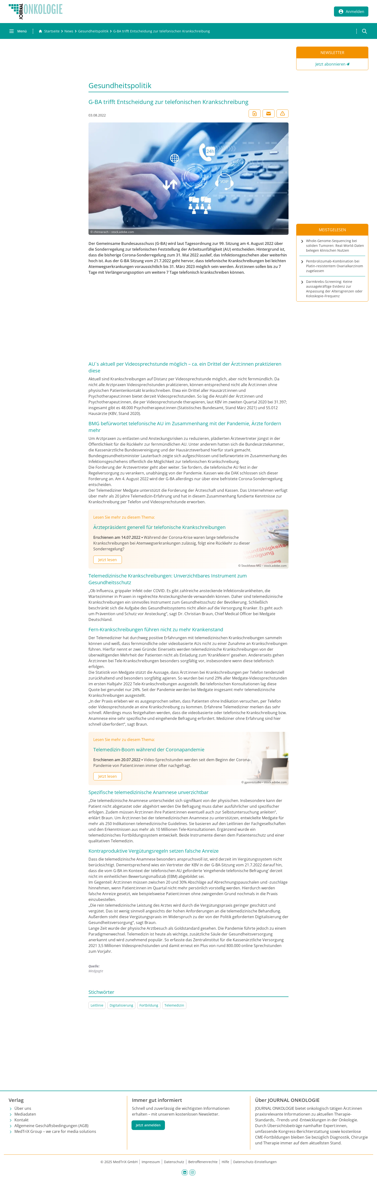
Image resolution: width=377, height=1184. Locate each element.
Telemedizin (174, 1005)
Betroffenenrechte (203, 1162)
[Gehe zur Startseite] (49, 31)
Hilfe (225, 1162)
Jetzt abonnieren (330, 64)
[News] (68, 31)
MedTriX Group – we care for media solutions (55, 1131)
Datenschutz (174, 1162)
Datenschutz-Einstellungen (255, 1162)
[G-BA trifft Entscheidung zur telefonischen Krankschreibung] (161, 31)
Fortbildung (148, 1005)
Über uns (22, 1108)
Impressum (151, 1162)
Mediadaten (25, 1114)
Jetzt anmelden (148, 1125)
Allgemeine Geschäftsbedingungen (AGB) (51, 1125)
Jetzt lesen (107, 559)
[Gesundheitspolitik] (93, 31)
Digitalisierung (121, 1005)
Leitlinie (97, 1005)
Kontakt (21, 1120)
